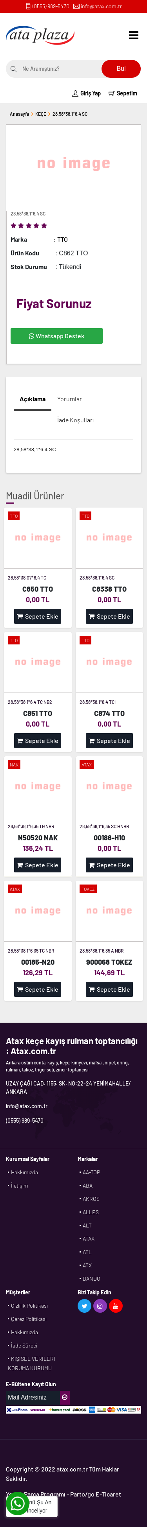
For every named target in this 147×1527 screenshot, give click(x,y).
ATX (87, 1265)
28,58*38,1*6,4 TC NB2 (30, 702)
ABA (88, 1185)
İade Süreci (24, 1345)
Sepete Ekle (37, 616)
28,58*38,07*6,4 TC (27, 577)
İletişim (19, 1185)
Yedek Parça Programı (35, 1494)
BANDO (91, 1278)
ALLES (91, 1212)
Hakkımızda (24, 1172)
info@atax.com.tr (101, 6)
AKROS (91, 1198)
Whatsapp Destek (56, 335)
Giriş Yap (86, 93)
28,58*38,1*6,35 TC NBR (31, 950)
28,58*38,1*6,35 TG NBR (31, 826)
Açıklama (32, 398)
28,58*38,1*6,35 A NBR (101, 950)
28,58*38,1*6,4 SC (70, 114)
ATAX (88, 1238)
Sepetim (123, 93)
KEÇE (40, 114)
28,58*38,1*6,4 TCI (98, 702)
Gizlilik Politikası (29, 1305)
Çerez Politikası (29, 1318)
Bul (120, 68)
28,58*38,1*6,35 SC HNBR (104, 826)
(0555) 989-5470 (51, 6)
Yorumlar (69, 398)
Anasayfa (19, 114)
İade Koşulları (75, 419)
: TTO (61, 239)
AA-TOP (91, 1172)
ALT (87, 1225)
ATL (87, 1252)
